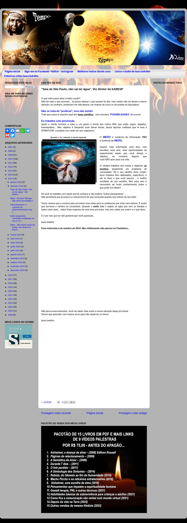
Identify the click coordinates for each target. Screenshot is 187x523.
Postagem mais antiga (133, 413)
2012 (10, 167)
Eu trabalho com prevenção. (58, 121)
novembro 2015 (18, 266)
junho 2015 (16, 246)
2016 (10, 275)
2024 (10, 307)
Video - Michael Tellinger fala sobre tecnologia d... (22, 199)
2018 (10, 283)
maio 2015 (16, 242)
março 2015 (16, 235)
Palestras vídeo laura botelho (21, 76)
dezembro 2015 (18, 270)
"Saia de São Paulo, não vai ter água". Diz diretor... (21, 192)
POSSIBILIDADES (119, 114)
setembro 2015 (18, 258)
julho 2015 (15, 250)
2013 (10, 171)
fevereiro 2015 (17, 186)
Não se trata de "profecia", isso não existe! (67, 111)
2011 (10, 163)
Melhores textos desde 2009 (94, 71)
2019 (10, 287)
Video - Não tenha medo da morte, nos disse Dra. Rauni (22, 227)
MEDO (107, 137)
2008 (10, 151)
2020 (10, 291)
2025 (10, 311)
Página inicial (12, 71)
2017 (10, 279)
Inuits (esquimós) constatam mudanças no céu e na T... (22, 218)
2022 (10, 299)
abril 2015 (15, 239)
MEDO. (118, 140)
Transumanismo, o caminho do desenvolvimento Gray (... (21, 208)
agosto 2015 (16, 254)
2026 (10, 315)
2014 (10, 175)
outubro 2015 (17, 262)
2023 (10, 303)
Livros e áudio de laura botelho (132, 71)
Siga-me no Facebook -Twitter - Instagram (49, 71)
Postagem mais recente (56, 413)
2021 (10, 295)
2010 (10, 159)
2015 (10, 178)
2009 (10, 155)
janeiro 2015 (16, 182)
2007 (10, 147)
